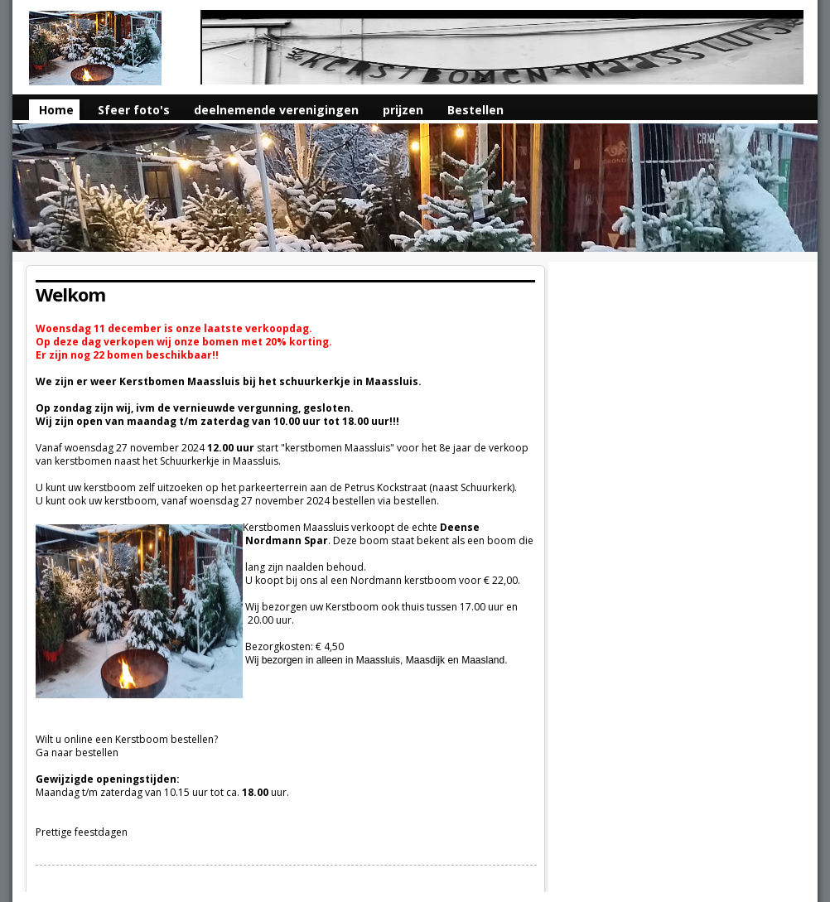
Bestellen (475, 110)
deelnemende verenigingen (276, 110)
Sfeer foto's (134, 110)
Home (56, 110)
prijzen (403, 110)
